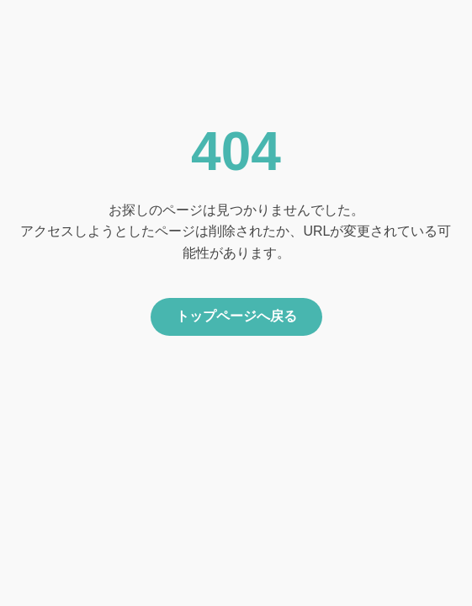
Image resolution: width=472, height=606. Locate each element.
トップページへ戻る (236, 316)
